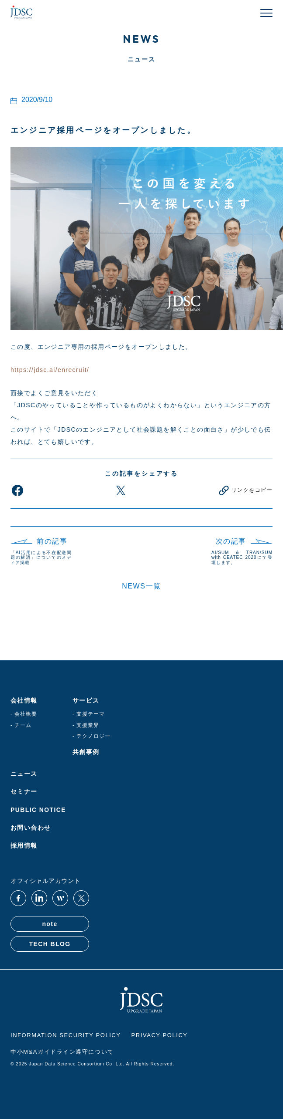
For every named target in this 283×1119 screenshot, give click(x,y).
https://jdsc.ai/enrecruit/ (49, 369)
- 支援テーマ (88, 714)
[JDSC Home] (21, 13)
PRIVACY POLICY (159, 1035)
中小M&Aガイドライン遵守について (62, 1052)
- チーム (20, 725)
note (49, 923)
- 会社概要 (23, 714)
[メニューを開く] (266, 13)
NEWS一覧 (141, 586)
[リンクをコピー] (245, 490)
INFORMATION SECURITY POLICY (65, 1035)
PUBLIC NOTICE (38, 809)
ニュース (24, 773)
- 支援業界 (85, 725)
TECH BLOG (49, 943)
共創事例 (86, 751)
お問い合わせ (30, 827)
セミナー (24, 791)
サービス (86, 700)
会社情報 (24, 700)
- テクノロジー (91, 736)
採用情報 (24, 845)
